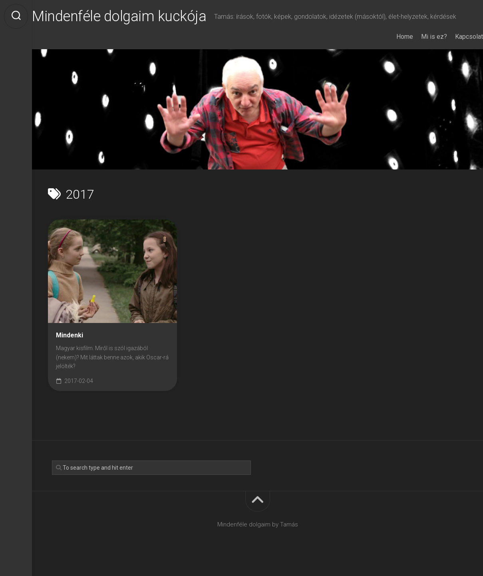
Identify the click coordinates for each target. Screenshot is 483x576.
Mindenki (69, 346)
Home (388, 47)
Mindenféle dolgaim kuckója (135, 16)
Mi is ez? (418, 47)
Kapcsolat (453, 47)
